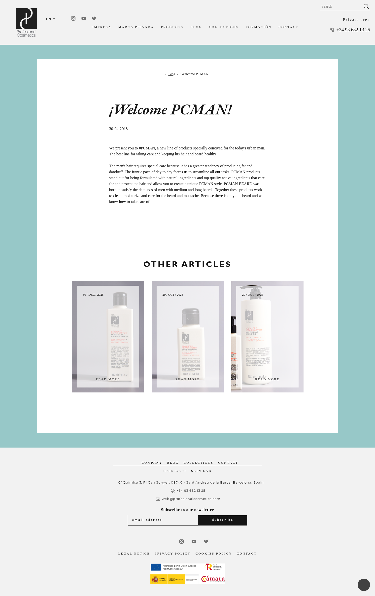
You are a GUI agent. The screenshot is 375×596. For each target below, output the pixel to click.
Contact (288, 27)
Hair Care (175, 471)
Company (152, 462)
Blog (196, 27)
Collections (224, 27)
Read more (108, 379)
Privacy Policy (173, 553)
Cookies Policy (214, 553)
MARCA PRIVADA (136, 27)
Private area (356, 19)
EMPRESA (101, 27)
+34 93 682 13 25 (353, 29)
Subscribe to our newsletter (187, 510)
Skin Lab (201, 471)
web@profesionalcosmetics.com (191, 499)
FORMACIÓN (259, 27)
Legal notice (134, 553)
